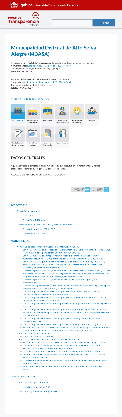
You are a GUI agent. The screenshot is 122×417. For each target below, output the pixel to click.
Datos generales (18, 112)
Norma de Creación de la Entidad (33, 333)
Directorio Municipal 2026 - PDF (39, 229)
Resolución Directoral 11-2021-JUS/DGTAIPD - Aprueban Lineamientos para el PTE (65, 342)
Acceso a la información (47, 136)
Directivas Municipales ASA (36, 387)
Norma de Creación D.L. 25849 (38, 336)
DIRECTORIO (19, 205)
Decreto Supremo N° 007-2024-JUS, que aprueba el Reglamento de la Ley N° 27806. (65, 324)
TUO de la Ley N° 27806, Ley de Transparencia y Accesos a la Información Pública (64, 351)
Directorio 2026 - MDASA (36, 233)
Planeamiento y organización (33, 113)
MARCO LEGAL (20, 241)
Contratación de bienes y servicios (18, 136)
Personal (92, 112)
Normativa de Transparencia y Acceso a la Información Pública (48, 246)
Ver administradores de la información (30, 98)
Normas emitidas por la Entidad (32, 382)
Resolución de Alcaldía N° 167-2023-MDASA (49, 65)
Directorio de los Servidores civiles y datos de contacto (44, 224)
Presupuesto (47, 112)
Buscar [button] (104, 23)
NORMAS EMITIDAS (23, 376)
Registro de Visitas (62, 135)
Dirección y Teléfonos (34, 220)
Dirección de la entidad (28, 211)
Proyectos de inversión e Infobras (62, 113)
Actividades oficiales (33, 136)
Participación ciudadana (77, 113)
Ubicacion (28, 215)
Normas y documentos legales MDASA (42, 391)
